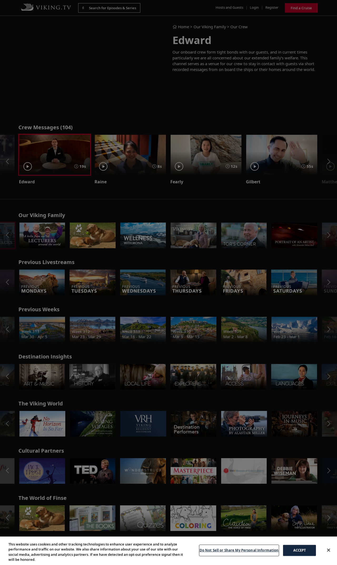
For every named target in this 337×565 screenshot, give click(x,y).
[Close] (328, 550)
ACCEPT (299, 550)
